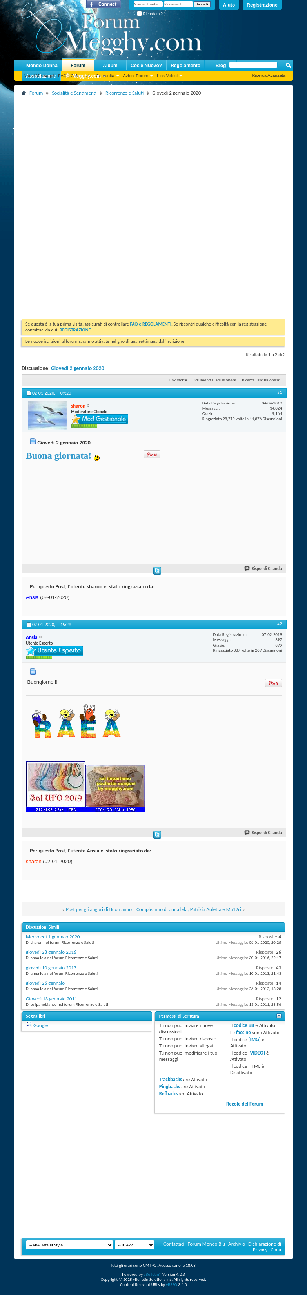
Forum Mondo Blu (206, 1244)
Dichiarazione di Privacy (264, 1247)
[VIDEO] (256, 1053)
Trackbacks (170, 1079)
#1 (279, 392)
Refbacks (168, 1093)
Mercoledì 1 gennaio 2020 (53, 937)
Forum (78, 65)
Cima (276, 1250)
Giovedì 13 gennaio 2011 (51, 999)
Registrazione (262, 5)
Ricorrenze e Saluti (124, 93)
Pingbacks (169, 1086)
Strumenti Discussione (213, 379)
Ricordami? (150, 14)
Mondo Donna (42, 65)
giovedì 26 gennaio (45, 983)
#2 (279, 624)
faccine (243, 1032)
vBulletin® (152, 1274)
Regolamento (185, 65)
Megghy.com (83, 76)
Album (110, 65)
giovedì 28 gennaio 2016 (51, 952)
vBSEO (171, 1284)
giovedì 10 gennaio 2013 (51, 968)
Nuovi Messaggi (39, 75)
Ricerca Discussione (259, 379)
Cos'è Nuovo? (146, 65)
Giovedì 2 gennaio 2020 (77, 368)
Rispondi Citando (263, 568)
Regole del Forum (244, 1104)
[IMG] (254, 1039)
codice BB (244, 1025)
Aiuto (229, 5)
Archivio (236, 1244)
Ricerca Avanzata (268, 75)
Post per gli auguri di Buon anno (99, 909)
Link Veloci (167, 75)
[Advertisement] (161, 153)
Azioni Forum (136, 75)
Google (40, 1025)
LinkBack (176, 379)
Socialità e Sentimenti (74, 93)
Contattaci (174, 1244)
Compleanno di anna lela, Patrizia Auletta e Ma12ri (188, 909)
